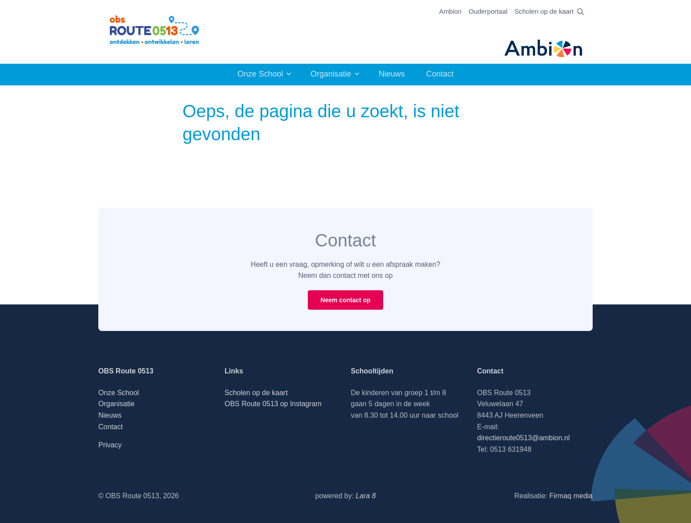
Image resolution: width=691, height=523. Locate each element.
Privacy (109, 445)
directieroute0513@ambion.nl (523, 438)
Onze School (260, 73)
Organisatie (331, 73)
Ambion (450, 11)
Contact (440, 73)
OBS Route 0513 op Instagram (273, 404)
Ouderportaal (488, 11)
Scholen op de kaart (544, 11)
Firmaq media (571, 496)
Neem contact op (346, 300)
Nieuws (392, 73)
